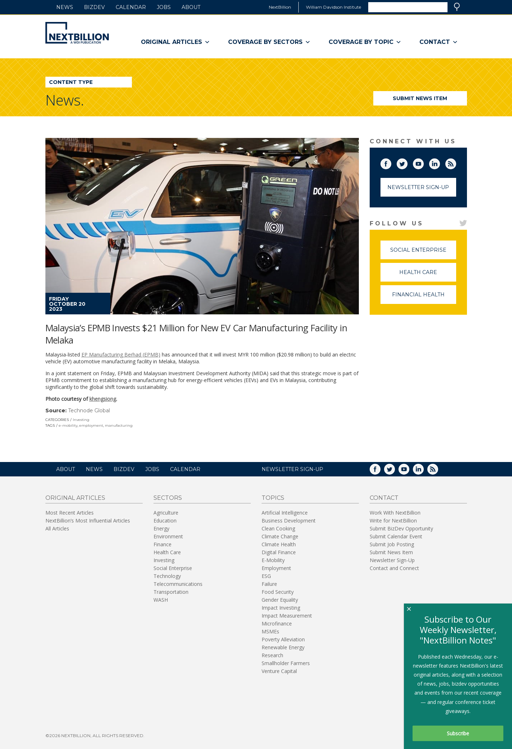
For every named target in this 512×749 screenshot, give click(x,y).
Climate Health (279, 544)
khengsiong (102, 398)
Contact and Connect (394, 568)
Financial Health (424, 297)
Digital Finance (279, 552)
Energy (161, 528)
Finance (162, 544)
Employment (276, 568)
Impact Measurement (287, 615)
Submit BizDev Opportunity (401, 528)
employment (91, 425)
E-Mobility (273, 560)
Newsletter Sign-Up (418, 187)
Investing (81, 419)
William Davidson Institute (333, 7)
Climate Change (280, 536)
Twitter (407, 162)
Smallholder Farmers (286, 663)
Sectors (167, 497)
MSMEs (270, 631)
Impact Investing (281, 607)
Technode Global (89, 410)
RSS (455, 162)
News (64, 7)
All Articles (57, 528)
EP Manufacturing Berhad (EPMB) (120, 354)
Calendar (131, 7)
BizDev (94, 7)
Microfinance (277, 623)
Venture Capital (279, 671)
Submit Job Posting (392, 544)
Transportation (170, 591)
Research (272, 655)
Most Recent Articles (69, 512)
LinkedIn (439, 162)
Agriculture (165, 512)
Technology (167, 576)
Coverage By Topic (365, 42)
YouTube (423, 162)
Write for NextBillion (393, 520)
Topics (273, 497)
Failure (269, 583)
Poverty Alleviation (283, 639)
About (191, 7)
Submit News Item (420, 98)
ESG (266, 576)
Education (165, 520)
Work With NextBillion (395, 512)
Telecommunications (177, 583)
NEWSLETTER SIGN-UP (292, 469)
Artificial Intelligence (285, 512)
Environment (168, 536)
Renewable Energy (283, 647)
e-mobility (68, 425)
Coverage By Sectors (269, 42)
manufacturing (119, 425)
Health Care (427, 275)
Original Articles (175, 42)
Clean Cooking (278, 528)
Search (457, 7)
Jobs (164, 7)
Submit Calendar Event (396, 536)
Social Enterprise (423, 253)
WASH (160, 599)
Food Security (278, 591)
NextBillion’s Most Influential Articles (87, 520)
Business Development (289, 520)
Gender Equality (280, 599)
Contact (438, 42)
